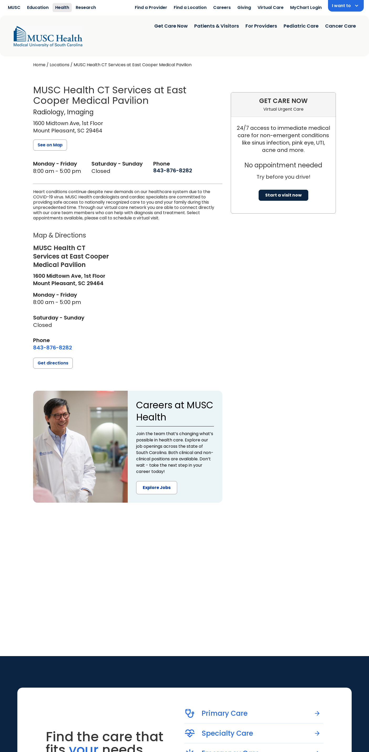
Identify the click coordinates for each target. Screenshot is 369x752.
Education (38, 7)
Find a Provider (151, 7)
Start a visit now (283, 195)
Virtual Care (271, 7)
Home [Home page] (39, 65)
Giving (244, 7)
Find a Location (190, 7)
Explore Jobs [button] (157, 488)
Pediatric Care (301, 26)
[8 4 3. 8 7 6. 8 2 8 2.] (172, 170)
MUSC (14, 7)
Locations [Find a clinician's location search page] (59, 65)
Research (86, 7)
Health (62, 7)
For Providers (261, 26)
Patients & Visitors (216, 26)
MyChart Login (306, 7)
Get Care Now (171, 26)
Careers (222, 7)
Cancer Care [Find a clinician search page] (340, 26)
